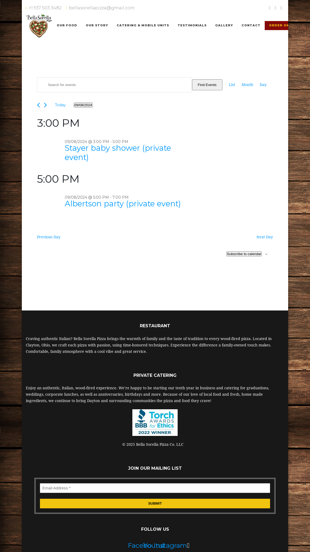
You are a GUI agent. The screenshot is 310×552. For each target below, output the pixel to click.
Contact (251, 25)
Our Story (97, 25)
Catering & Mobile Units (143, 25)
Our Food (67, 25)
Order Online (283, 25)
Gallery (224, 25)
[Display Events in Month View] (247, 84)
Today (60, 105)
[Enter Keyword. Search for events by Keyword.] (114, 84)
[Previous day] (38, 105)
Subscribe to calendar (244, 254)
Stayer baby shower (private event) (118, 152)
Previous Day (48, 237)
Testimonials (192, 25)
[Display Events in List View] (232, 84)
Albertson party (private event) (123, 203)
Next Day (264, 237)
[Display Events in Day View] (263, 84)
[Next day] (45, 105)
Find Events (207, 85)
